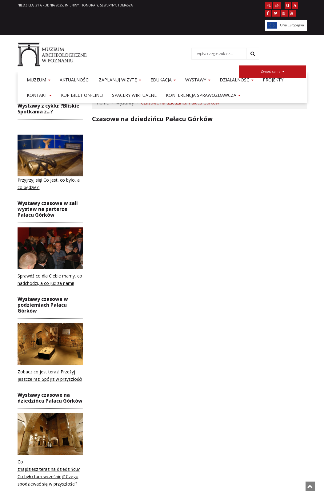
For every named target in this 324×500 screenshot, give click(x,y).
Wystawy (197, 80)
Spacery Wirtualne (134, 95)
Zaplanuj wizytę (120, 80)
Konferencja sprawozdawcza (203, 95)
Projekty (273, 80)
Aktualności (75, 80)
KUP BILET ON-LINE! (82, 95)
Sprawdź (27, 276)
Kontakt (39, 95)
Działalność (237, 80)
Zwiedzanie (273, 71)
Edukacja (163, 80)
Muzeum (38, 80)
